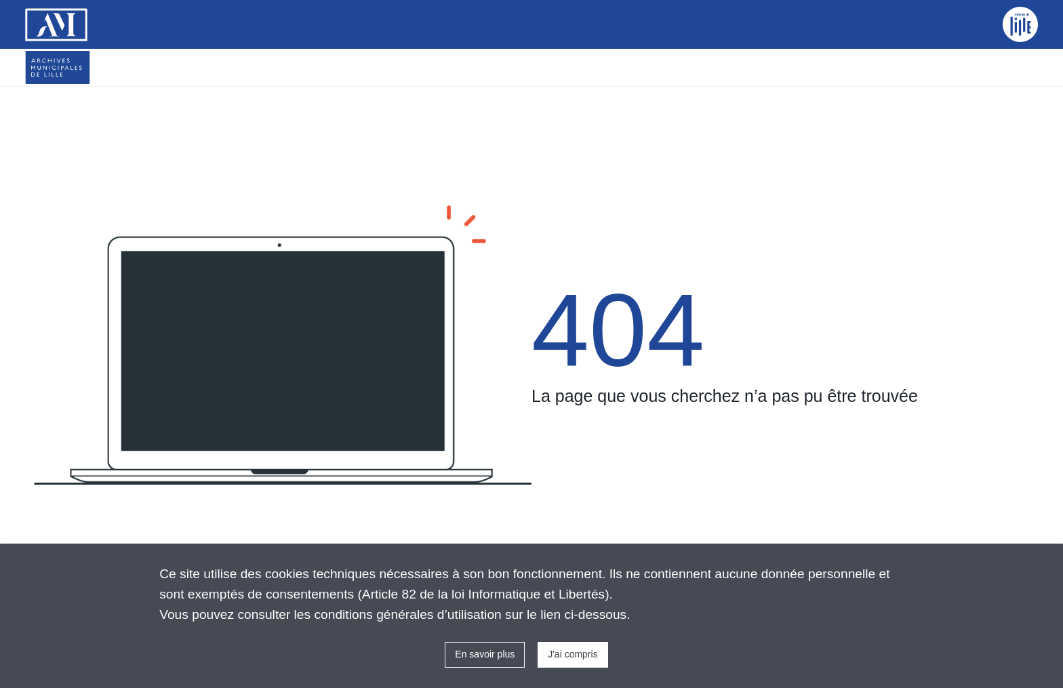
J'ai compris (572, 654)
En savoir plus (485, 654)
